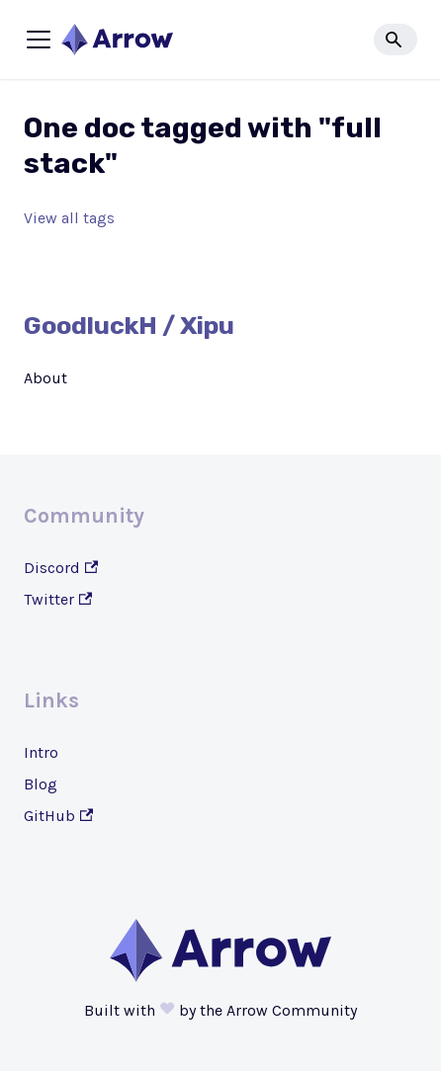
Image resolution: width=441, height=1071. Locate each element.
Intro (41, 752)
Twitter (58, 599)
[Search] (395, 39)
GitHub (58, 815)
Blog (40, 784)
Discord (61, 567)
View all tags (69, 217)
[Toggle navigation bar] (38, 39)
